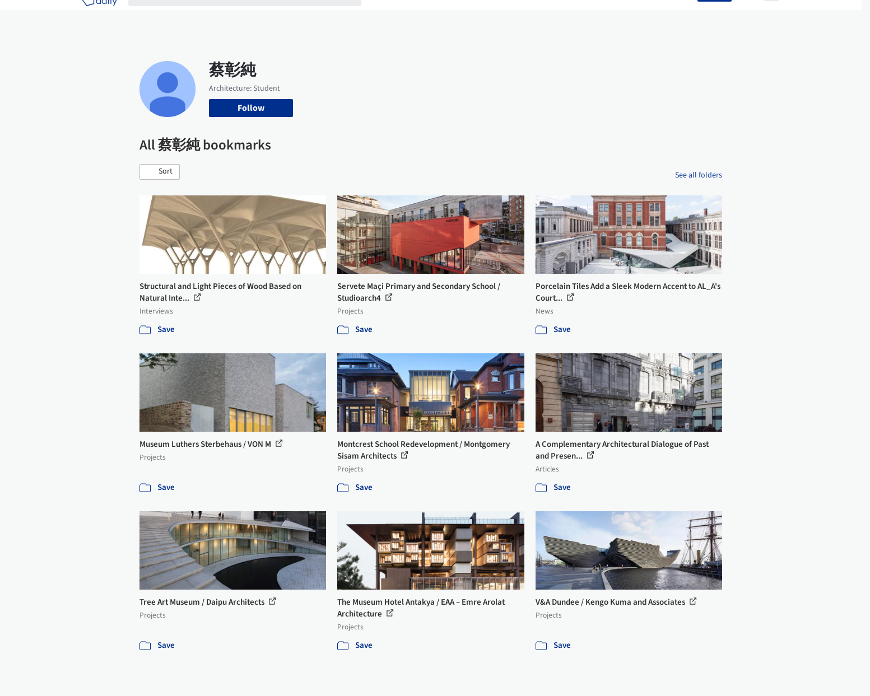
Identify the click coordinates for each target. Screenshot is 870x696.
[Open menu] (771, 16)
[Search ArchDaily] (254, 15)
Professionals (543, 16)
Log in (679, 16)
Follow (251, 108)
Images (426, 16)
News (588, 16)
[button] (159, 172)
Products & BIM (478, 16)
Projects (388, 16)
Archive (622, 16)
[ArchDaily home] (99, 15)
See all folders (698, 175)
